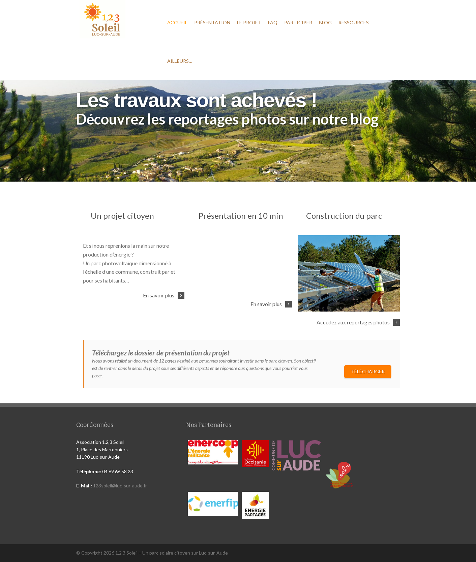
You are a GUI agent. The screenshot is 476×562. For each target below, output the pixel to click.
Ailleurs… (179, 61)
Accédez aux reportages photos (353, 322)
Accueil (177, 22)
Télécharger (368, 371)
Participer (298, 22)
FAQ (272, 22)
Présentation (212, 22)
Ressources (353, 22)
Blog (325, 22)
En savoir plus (158, 295)
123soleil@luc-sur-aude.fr (120, 485)
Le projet (249, 22)
